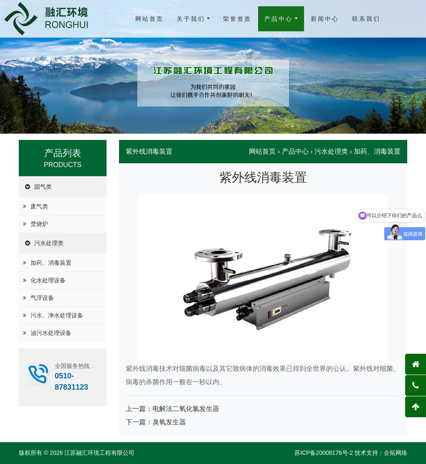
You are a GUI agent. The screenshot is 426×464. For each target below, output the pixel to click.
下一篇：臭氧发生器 (156, 422)
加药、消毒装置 (50, 262)
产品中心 (278, 18)
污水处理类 (48, 243)
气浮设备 (42, 297)
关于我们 (191, 18)
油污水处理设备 (50, 333)
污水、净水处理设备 (56, 315)
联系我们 (366, 18)
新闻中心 (325, 18)
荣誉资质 (237, 18)
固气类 (43, 186)
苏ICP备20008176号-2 (323, 452)
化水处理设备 (48, 280)
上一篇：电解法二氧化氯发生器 (172, 408)
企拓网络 (395, 452)
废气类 (39, 206)
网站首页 (149, 18)
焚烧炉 (39, 224)
